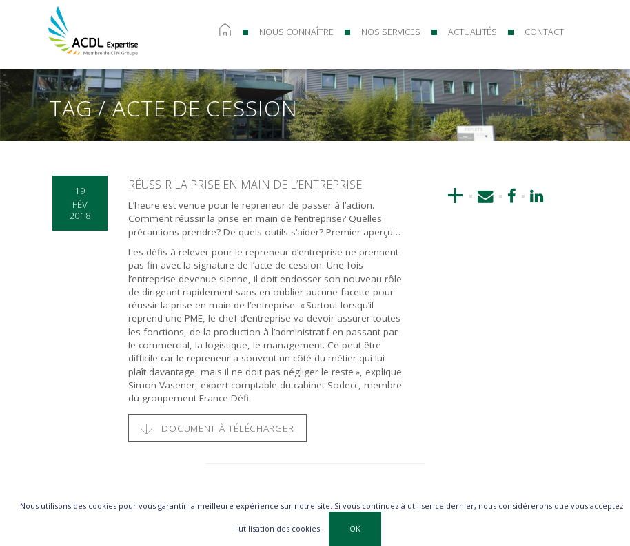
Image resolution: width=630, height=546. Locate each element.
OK (354, 528)
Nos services (390, 32)
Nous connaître (296, 32)
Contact (544, 32)
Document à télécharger (217, 428)
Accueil (225, 32)
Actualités (472, 32)
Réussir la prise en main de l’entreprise (245, 184)
